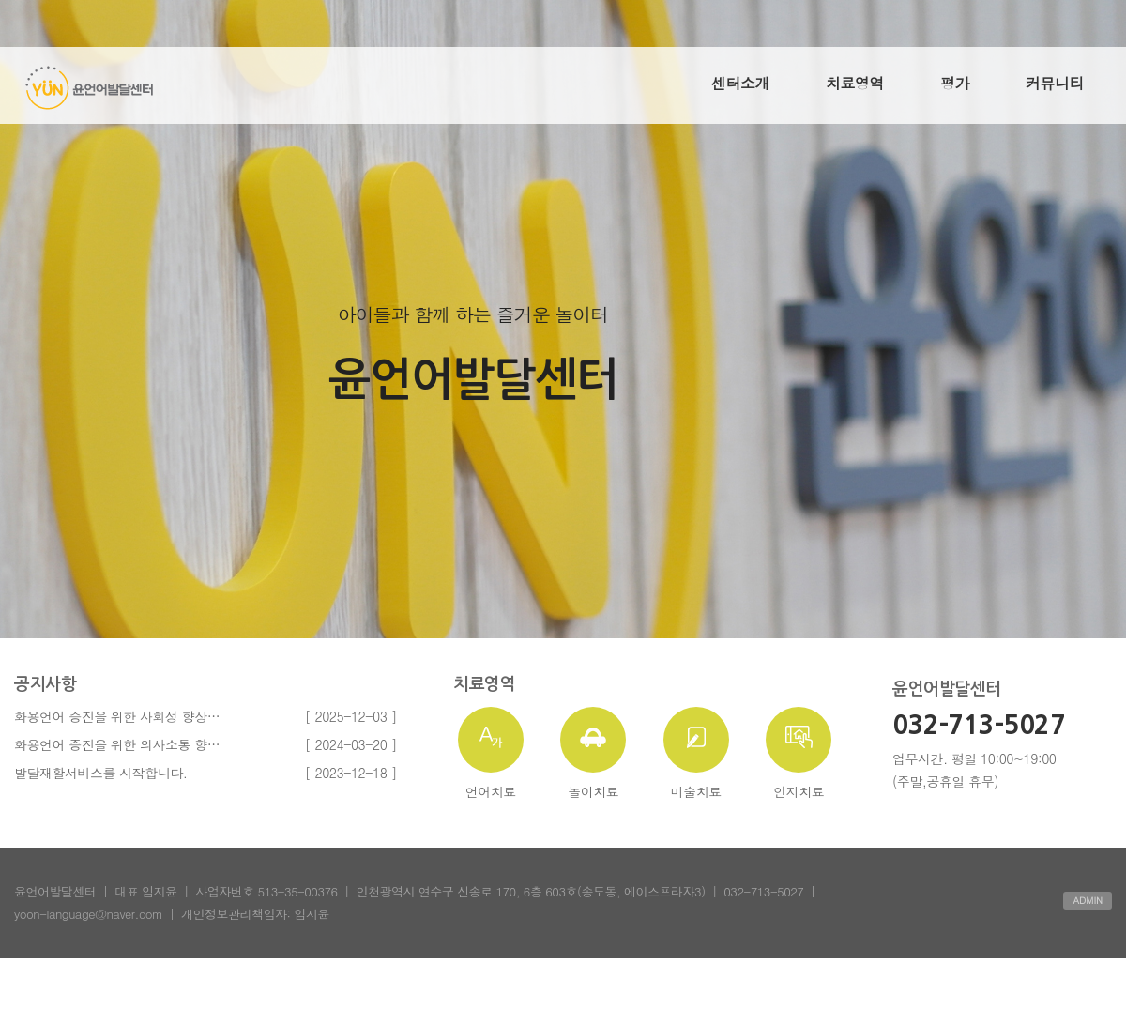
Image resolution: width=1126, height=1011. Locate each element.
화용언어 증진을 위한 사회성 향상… (117, 716)
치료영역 (855, 83)
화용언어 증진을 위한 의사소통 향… (117, 744)
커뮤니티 (1055, 83)
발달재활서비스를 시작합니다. (100, 772)
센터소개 (740, 83)
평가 (954, 83)
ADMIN (1088, 900)
